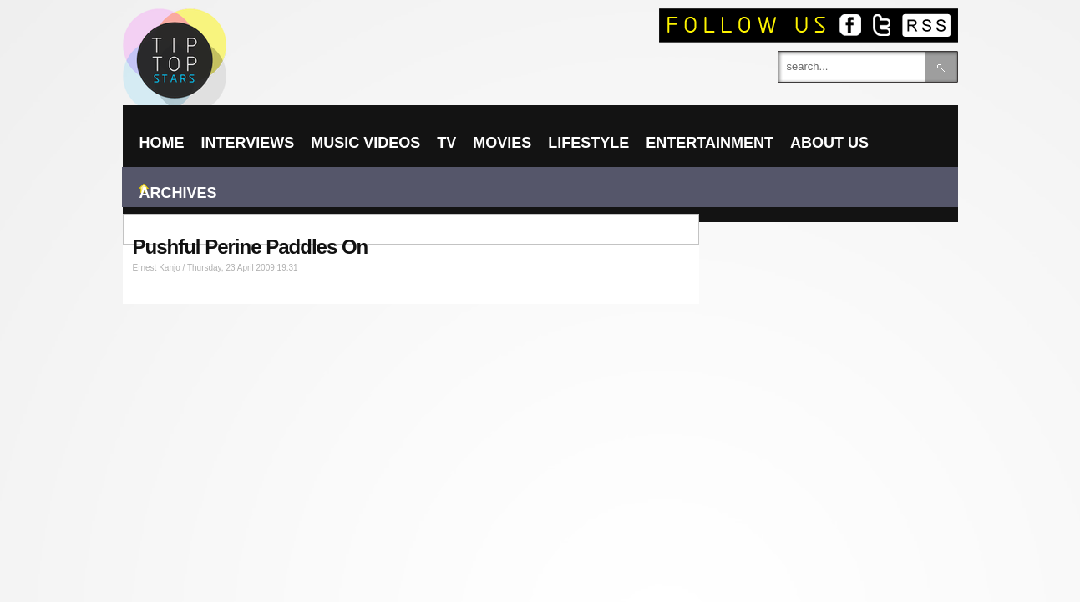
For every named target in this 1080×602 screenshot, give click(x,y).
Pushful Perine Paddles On (250, 246)
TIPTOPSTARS (240, 30)
